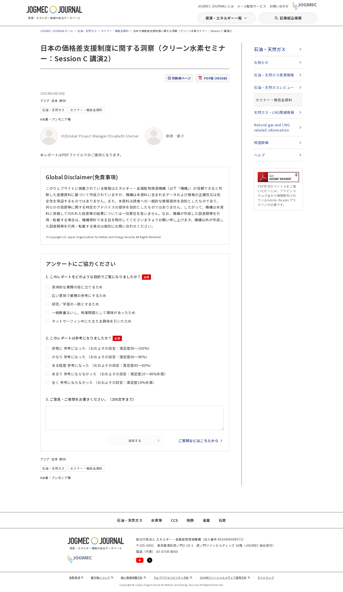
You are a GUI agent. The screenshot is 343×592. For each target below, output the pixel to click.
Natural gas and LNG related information (272, 127)
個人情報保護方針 (133, 577)
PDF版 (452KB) (212, 78)
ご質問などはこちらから (198, 440)
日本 (54, 100)
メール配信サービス (251, 6)
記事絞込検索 (291, 18)
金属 (206, 520)
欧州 (63, 100)
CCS (174, 520)
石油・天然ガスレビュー (274, 87)
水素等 (156, 520)
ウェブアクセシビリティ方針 (173, 577)
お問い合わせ (279, 6)
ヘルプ (259, 155)
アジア (45, 100)
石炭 (222, 520)
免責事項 (76, 577)
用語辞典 (261, 142)
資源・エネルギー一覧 (223, 18)
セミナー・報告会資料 (115, 31)
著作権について (102, 577)
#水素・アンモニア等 (55, 119)
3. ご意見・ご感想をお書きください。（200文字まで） (91, 399)
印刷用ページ (179, 78)
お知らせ (261, 62)
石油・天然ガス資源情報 (274, 74)
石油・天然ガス (87, 31)
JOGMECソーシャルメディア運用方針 (225, 577)
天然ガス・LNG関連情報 (274, 112)
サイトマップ (265, 577)
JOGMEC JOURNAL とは (216, 6)
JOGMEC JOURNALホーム (56, 31)
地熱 (190, 520)
